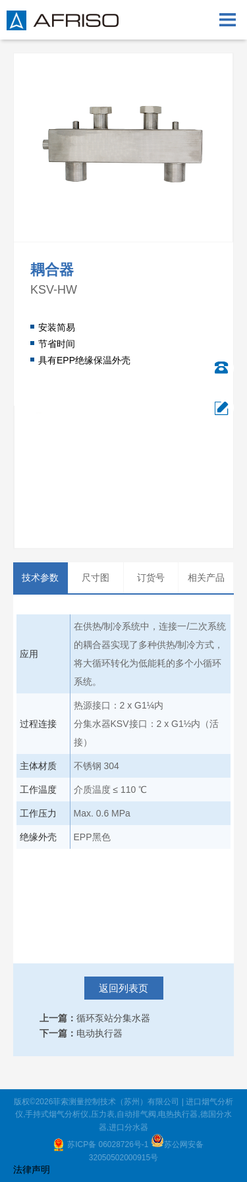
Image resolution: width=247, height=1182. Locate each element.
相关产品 (206, 577)
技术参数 (40, 577)
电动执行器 (99, 1033)
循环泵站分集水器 (113, 1018)
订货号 (151, 577)
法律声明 (31, 1169)
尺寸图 (95, 577)
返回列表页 (123, 988)
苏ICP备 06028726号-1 (109, 1144)
